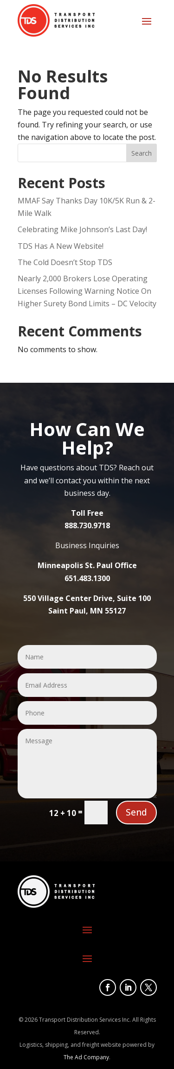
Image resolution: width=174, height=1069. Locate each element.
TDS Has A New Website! (60, 246)
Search (141, 153)
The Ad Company (86, 1057)
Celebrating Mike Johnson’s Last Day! (82, 229)
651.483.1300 (87, 578)
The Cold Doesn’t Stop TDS (65, 262)
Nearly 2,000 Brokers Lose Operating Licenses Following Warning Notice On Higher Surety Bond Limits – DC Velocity (87, 291)
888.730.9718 (87, 525)
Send (136, 812)
